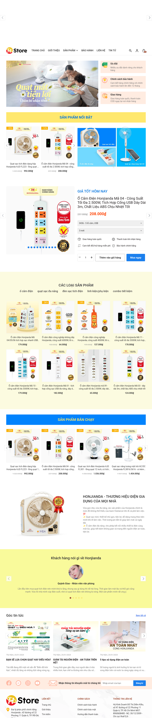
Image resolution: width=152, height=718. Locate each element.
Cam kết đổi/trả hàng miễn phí (96, 238)
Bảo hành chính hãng (126, 238)
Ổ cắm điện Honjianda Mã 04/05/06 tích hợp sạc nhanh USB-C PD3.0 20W (22, 335)
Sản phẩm (69, 50)
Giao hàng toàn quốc (92, 232)
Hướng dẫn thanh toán (87, 711)
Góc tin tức (15, 612)
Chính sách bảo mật (86, 706)
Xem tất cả (141, 612)
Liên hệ (101, 50)
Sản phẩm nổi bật (76, 117)
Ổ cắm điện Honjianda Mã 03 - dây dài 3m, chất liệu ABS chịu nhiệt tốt (129, 384)
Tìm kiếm (46, 711)
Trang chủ (38, 50)
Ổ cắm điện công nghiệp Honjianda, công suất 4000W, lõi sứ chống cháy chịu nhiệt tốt (94, 335)
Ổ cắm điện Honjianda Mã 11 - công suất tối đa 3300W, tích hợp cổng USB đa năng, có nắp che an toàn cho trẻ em (129, 335)
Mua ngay (135, 250)
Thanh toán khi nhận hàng (129, 232)
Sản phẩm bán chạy (76, 416)
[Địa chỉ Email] (123, 680)
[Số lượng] (85, 250)
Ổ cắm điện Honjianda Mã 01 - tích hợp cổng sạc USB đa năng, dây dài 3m (58, 384)
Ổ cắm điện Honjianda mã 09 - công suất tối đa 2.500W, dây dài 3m (94, 384)
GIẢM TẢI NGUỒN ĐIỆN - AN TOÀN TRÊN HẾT (75, 658)
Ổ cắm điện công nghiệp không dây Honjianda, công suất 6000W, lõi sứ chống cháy (58, 335)
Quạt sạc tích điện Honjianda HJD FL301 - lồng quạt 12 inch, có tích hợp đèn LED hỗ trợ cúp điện (93, 465)
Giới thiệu (54, 50)
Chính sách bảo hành (87, 701)
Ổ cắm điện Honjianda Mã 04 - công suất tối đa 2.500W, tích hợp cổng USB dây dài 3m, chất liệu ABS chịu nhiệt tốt (57, 165)
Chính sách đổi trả (85, 716)
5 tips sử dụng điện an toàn (114, 656)
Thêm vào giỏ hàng (110, 250)
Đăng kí (139, 680)
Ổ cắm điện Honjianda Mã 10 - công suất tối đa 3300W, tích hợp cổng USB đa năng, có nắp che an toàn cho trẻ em (22, 384)
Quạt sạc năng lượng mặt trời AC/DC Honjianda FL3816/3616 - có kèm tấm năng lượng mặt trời (128, 465)
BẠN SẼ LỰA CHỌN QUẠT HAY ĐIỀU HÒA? (28, 656)
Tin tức (113, 50)
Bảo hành (87, 50)
